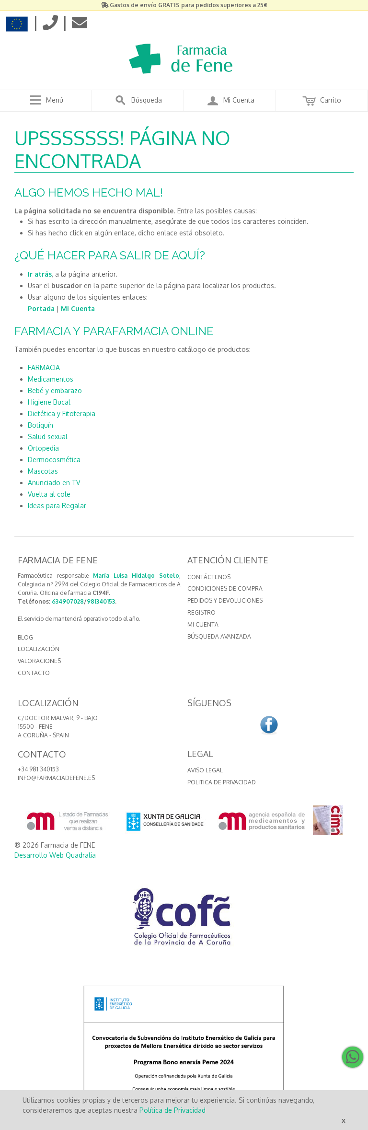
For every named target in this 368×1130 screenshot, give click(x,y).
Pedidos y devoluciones (225, 600)
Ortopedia (43, 448)
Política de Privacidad (172, 1110)
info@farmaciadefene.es (56, 777)
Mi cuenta (202, 624)
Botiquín (40, 425)
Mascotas (43, 471)
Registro (201, 612)
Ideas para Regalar (57, 505)
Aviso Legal (205, 770)
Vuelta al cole (49, 494)
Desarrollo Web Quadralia (55, 855)
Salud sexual (48, 436)
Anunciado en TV (54, 482)
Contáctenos (208, 577)
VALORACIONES (39, 660)
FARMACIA (44, 367)
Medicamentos (50, 379)
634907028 (68, 601)
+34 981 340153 (38, 769)
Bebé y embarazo (55, 390)
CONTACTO (34, 672)
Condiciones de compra (225, 588)
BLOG (25, 637)
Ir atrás (40, 274)
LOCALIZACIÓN (38, 648)
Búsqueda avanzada (219, 636)
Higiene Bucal (49, 402)
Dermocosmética (54, 459)
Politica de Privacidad (221, 782)
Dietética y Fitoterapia (61, 413)
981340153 (101, 601)
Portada (41, 308)
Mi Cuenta (78, 308)
